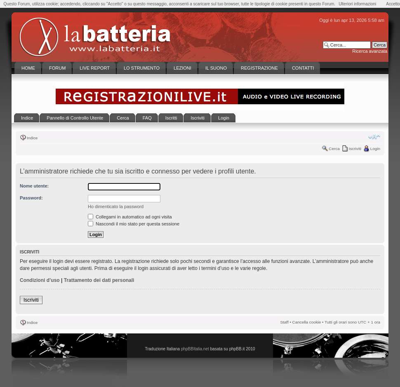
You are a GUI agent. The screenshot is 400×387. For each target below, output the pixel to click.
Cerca (334, 148)
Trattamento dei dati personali (99, 280)
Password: (31, 197)
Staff (284, 322)
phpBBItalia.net (195, 349)
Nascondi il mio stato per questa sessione (133, 223)
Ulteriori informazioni (357, 4)
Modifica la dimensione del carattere (374, 137)
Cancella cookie (306, 322)
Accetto (393, 4)
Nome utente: (34, 185)
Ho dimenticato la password (116, 206)
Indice (32, 138)
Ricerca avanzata (369, 51)
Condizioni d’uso (40, 280)
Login (375, 148)
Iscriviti (355, 148)
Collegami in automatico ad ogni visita (130, 216)
